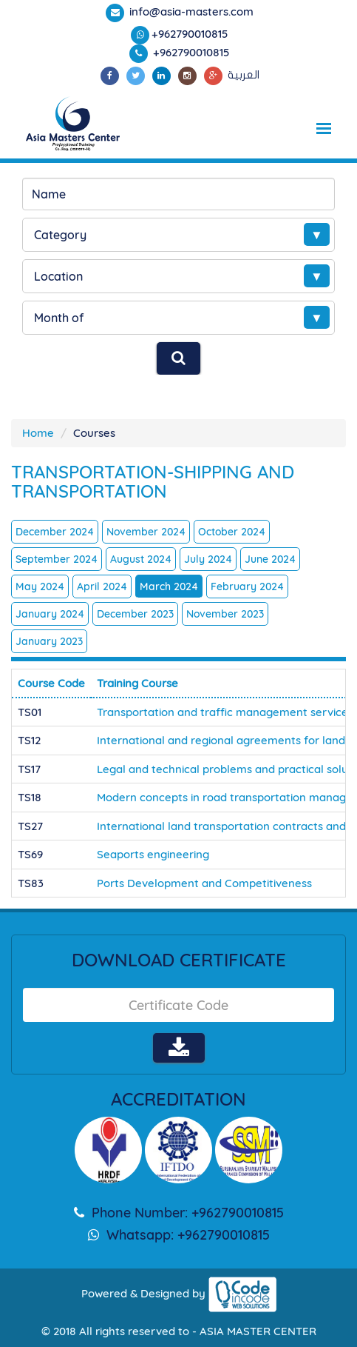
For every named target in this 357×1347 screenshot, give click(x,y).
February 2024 (247, 586)
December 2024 (55, 531)
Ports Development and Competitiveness (204, 883)
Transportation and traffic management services (225, 712)
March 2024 (169, 586)
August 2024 (140, 559)
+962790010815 (190, 34)
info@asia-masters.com (190, 11)
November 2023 (225, 614)
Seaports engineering (153, 854)
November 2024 (146, 531)
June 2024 (270, 559)
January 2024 (50, 614)
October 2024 (231, 531)
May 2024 (40, 586)
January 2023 (49, 641)
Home (38, 433)
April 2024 (102, 586)
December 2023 (135, 614)
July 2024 (208, 559)
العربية (243, 75)
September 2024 (57, 559)
